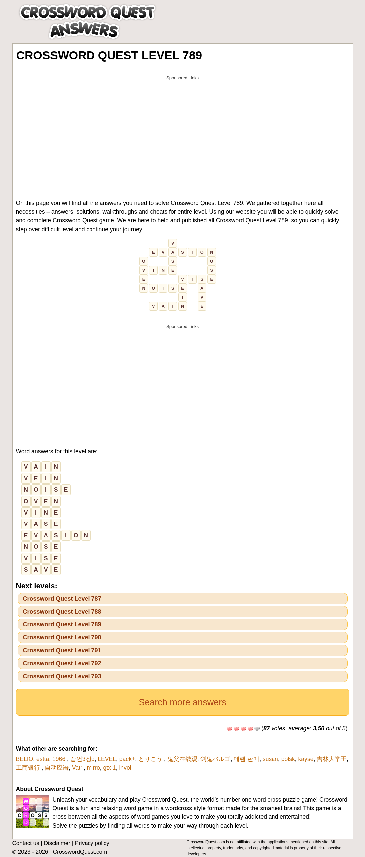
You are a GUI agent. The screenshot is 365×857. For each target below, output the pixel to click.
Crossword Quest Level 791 (62, 650)
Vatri (78, 767)
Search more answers (182, 702)
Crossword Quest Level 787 (62, 598)
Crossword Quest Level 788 (62, 611)
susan (270, 759)
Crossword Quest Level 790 (62, 637)
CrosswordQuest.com (80, 852)
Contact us (25, 843)
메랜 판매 (246, 759)
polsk (288, 759)
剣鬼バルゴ (215, 759)
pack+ (127, 759)
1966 (59, 759)
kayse (306, 759)
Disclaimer (57, 843)
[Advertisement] (182, 130)
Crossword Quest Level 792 (62, 663)
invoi (125, 767)
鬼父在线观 (182, 759)
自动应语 (57, 767)
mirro (93, 767)
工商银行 (29, 767)
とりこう (151, 759)
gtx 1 (109, 767)
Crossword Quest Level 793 (62, 676)
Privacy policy (92, 843)
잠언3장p (82, 759)
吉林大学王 (332, 759)
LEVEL (107, 759)
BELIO (24, 759)
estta (42, 759)
